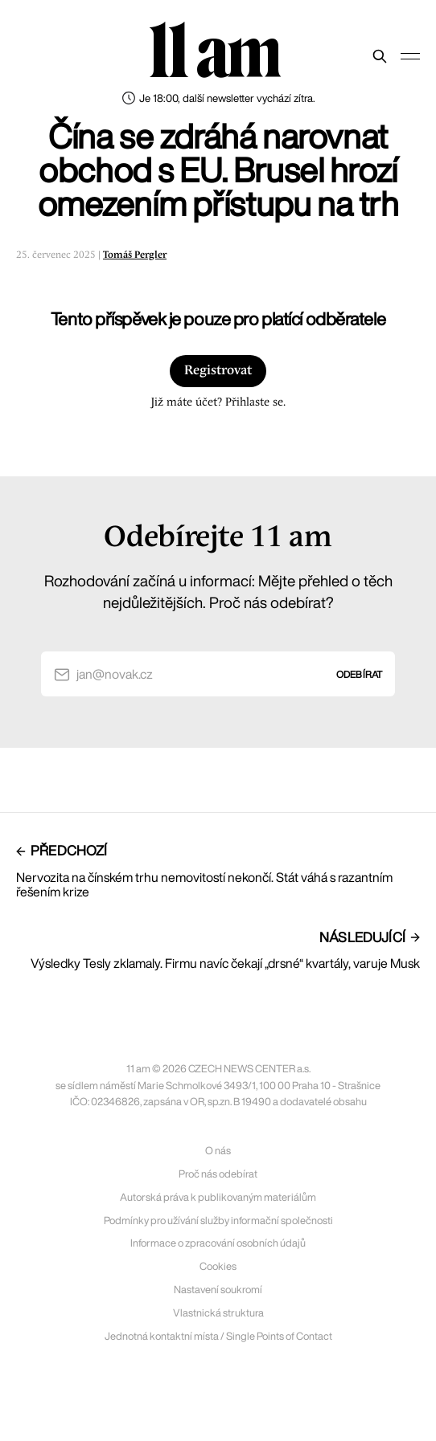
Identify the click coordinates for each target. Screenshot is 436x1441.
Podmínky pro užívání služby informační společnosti (218, 1220)
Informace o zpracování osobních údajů (218, 1243)
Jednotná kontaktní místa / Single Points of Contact (218, 1336)
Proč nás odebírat (218, 1174)
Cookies (218, 1266)
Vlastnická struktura (218, 1313)
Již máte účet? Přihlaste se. (218, 402)
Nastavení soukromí (218, 1289)
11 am (215, 52)
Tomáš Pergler (135, 255)
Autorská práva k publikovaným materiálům (218, 1197)
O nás (218, 1150)
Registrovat (218, 370)
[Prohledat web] (380, 56)
